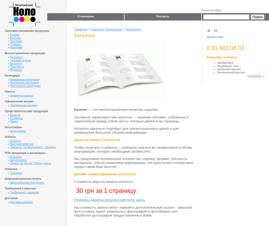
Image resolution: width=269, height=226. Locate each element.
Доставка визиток (20, 202)
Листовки (15, 41)
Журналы (15, 69)
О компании (85, 16)
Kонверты (15, 118)
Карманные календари (24, 79)
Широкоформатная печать (26, 182)
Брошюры (15, 57)
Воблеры (15, 156)
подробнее (256, 75)
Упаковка (15, 172)
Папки (13, 121)
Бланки (13, 34)
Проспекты (16, 66)
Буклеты (14, 37)
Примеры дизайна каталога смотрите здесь (109, 200)
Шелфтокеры (17, 160)
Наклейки (15, 47)
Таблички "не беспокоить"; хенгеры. (32, 147)
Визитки (14, 115)
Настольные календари (24, 85)
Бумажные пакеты (20, 95)
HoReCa (14, 140)
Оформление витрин (22, 105)
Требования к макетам (23, 192)
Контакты (162, 16)
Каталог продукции (106, 29)
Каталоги (15, 63)
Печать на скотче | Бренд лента (29, 163)
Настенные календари (23, 82)
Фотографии (17, 131)
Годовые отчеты (19, 60)
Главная (80, 29)
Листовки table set (20, 143)
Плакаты (14, 44)
